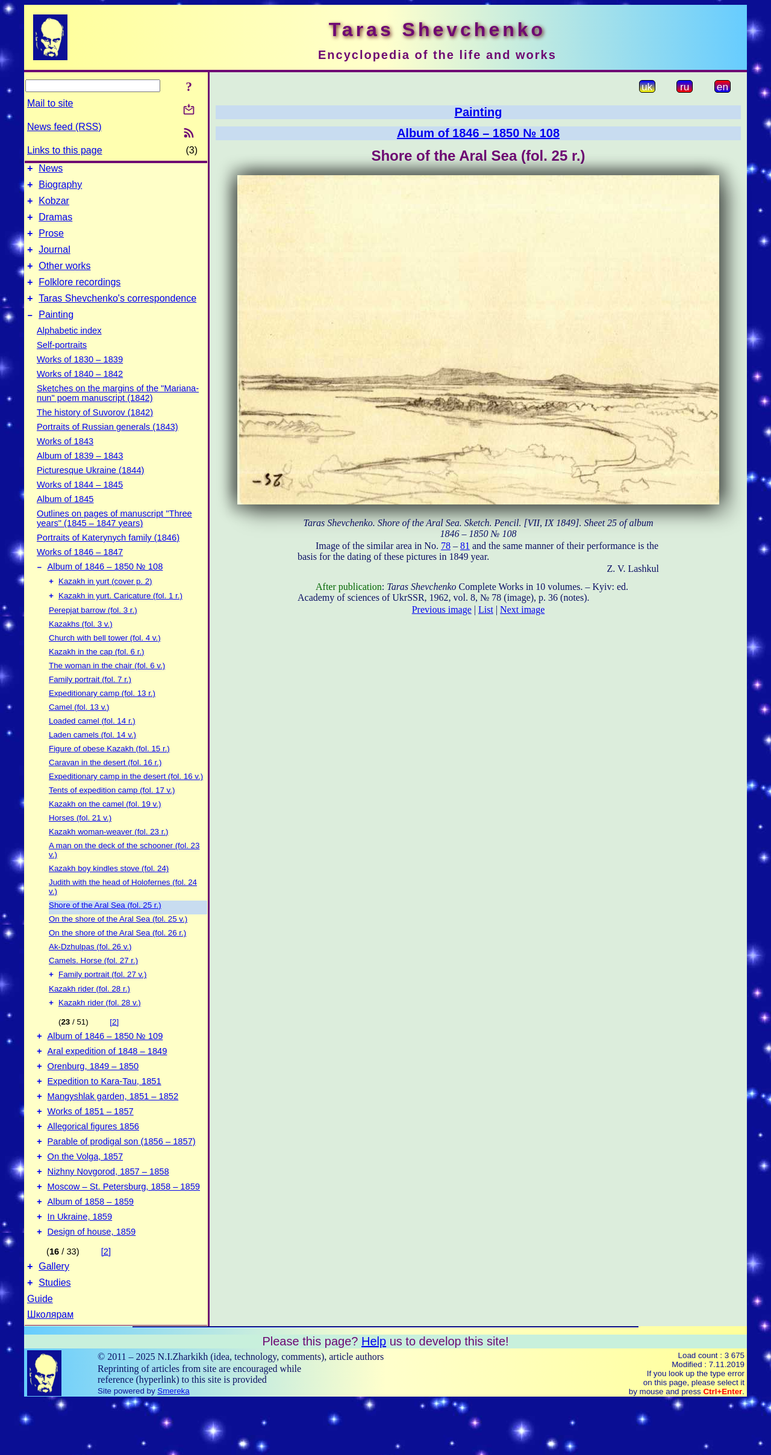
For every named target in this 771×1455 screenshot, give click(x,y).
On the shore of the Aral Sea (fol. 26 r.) (117, 955)
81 (465, 546)
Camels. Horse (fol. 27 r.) (93, 982)
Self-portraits (62, 363)
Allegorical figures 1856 (93, 1163)
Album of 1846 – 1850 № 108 (105, 586)
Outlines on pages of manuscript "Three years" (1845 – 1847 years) (114, 536)
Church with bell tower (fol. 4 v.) (105, 660)
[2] (114, 1046)
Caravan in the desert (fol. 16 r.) (105, 784)
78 (446, 546)
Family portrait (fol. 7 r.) (90, 701)
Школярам (50, 1368)
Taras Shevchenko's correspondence (117, 314)
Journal (54, 260)
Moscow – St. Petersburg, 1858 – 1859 (124, 1231)
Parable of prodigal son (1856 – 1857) (122, 1180)
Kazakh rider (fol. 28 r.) (89, 1012)
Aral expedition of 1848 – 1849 (107, 1079)
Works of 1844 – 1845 (80, 502)
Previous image (442, 609)
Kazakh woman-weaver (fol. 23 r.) (109, 853)
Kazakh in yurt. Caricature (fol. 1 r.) (120, 617)
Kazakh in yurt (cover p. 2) (105, 602)
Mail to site (50, 103)
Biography (60, 188)
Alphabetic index (69, 348)
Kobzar (54, 206)
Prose (51, 242)
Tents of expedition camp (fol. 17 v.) (112, 812)
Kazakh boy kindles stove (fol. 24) (109, 890)
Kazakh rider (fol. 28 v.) (99, 1027)
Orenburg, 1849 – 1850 (93, 1096)
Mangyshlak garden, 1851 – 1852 (113, 1130)
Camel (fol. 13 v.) (79, 729)
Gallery (54, 1318)
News (51, 170)
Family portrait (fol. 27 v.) (102, 997)
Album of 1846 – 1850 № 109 (105, 1062)
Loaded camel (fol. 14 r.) (92, 743)
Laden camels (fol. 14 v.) (92, 757)
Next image (522, 609)
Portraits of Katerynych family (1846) (108, 555)
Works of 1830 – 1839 (80, 377)
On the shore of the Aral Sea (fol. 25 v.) (118, 941)
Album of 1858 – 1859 (91, 1248)
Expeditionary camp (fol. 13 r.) (102, 715)
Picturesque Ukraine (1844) (90, 488)
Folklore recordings (79, 296)
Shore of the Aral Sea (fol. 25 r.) (105, 927)
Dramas (55, 224)
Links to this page (64, 150)
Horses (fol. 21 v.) (80, 840)
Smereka (173, 1444)
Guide (40, 1352)
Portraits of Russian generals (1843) (107, 445)
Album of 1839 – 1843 (80, 474)
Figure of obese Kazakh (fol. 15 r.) (109, 770)
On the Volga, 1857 (85, 1197)
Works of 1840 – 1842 (80, 392)
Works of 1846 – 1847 (80, 570)
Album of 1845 (65, 517)
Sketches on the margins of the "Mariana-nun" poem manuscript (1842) (118, 411)
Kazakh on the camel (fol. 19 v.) (105, 826)
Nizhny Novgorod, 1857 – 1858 (108, 1214)
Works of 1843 (65, 459)
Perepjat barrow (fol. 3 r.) (93, 632)
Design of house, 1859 (92, 1281)
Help (373, 1394)
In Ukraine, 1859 (80, 1265)
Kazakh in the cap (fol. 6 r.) (97, 673)
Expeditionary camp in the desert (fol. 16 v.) (126, 798)
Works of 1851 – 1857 (91, 1147)
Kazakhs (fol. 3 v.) (81, 646)
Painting (56, 332)
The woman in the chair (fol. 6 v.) (107, 687)
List (485, 609)
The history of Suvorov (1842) (95, 430)
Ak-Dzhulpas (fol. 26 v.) (90, 968)
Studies (54, 1336)
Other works (64, 278)
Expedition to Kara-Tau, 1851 (104, 1113)
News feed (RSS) (64, 127)
